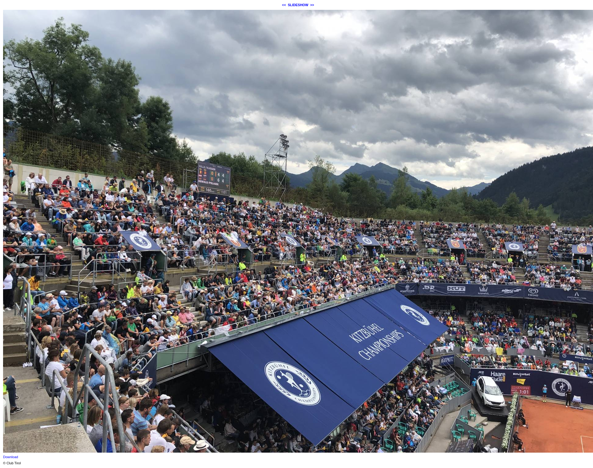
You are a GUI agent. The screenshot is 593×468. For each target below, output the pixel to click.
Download (10, 457)
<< (284, 5)
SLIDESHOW (298, 5)
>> (312, 5)
